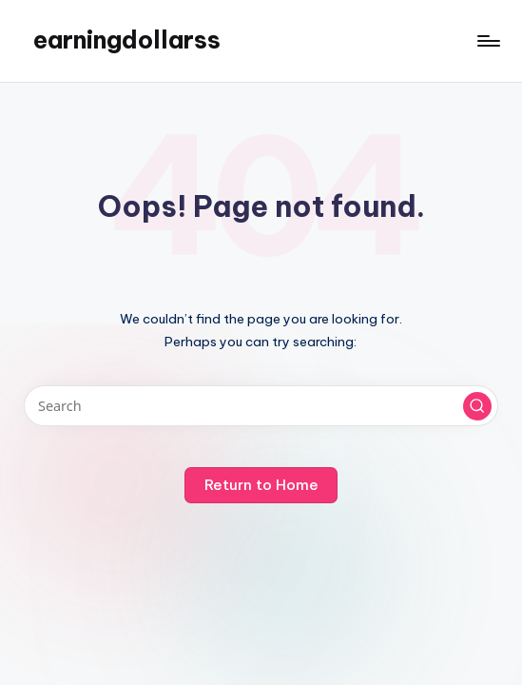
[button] (477, 406)
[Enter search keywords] (260, 405)
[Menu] (487, 41)
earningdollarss (127, 40)
